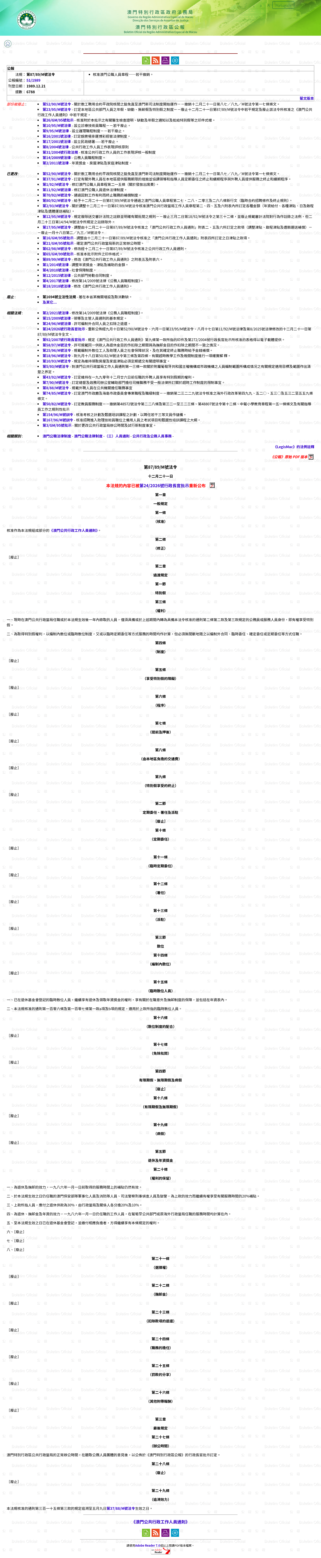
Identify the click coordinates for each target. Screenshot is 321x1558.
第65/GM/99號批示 (58, 254)
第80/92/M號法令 (57, 200)
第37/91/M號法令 (57, 179)
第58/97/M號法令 (57, 345)
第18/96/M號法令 (57, 355)
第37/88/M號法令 (121, 1508)
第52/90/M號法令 (57, 104)
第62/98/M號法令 (57, 248)
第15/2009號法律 (57, 318)
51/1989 (34, 80)
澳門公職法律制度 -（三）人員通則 (102, 436)
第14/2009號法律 (57, 157)
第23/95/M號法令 (57, 109)
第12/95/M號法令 (57, 216)
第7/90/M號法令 (56, 382)
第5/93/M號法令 (56, 366)
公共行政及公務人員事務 (152, 436)
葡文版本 (307, 98)
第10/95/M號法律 (57, 125)
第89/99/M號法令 (57, 259)
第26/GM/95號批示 (58, 120)
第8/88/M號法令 (56, 387)
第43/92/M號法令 (57, 377)
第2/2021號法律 (56, 312)
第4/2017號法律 (56, 280)
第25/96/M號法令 (57, 350)
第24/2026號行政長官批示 (64, 328)
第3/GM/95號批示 (57, 425)
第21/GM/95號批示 (58, 243)
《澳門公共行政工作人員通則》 (73, 530)
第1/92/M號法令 (56, 184)
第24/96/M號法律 (57, 323)
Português (283, 5)
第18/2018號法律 (57, 286)
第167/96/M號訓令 (58, 420)
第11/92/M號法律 (57, 189)
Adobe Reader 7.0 (147, 1545)
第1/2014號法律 (56, 264)
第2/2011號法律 (56, 163)
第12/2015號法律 (57, 275)
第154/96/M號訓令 (58, 414)
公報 (10, 68)
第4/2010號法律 (56, 270)
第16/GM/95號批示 (58, 237)
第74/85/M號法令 (57, 393)
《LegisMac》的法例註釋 (293, 446)
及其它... (50, 302)
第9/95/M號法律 (56, 130)
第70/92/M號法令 (57, 195)
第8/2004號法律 (56, 146)
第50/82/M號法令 (57, 403)
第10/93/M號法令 (57, 361)
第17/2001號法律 (57, 141)
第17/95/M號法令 (57, 227)
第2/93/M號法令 (56, 205)
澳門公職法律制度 (57, 436)
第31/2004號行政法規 (60, 152)
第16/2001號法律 (57, 136)
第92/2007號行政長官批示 (64, 339)
